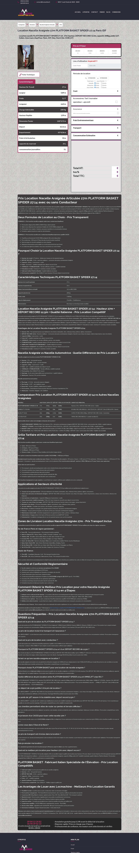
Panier (102, 12)
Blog (108, 12)
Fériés (97, 83)
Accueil (72, 844)
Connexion (116, 12)
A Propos (86, 12)
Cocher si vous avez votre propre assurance (81, 113)
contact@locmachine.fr (42, 2)
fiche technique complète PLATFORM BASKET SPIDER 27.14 (67, 608)
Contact (94, 12)
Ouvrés (104, 83)
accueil (78, 12)
